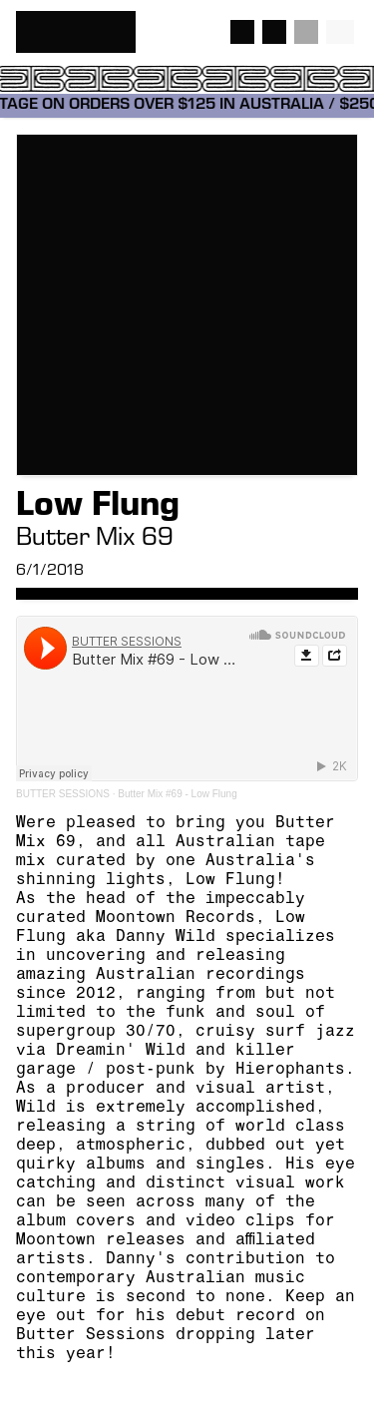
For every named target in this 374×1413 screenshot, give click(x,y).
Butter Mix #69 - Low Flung (177, 793)
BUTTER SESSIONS (63, 793)
